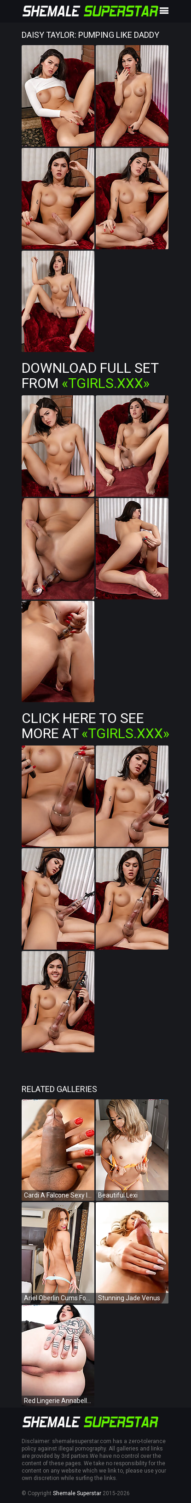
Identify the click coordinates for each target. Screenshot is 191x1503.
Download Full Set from (90, 375)
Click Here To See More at (95, 725)
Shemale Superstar (77, 1493)
